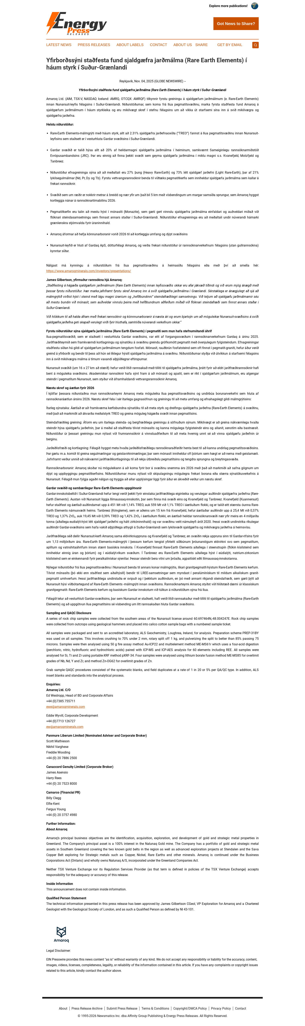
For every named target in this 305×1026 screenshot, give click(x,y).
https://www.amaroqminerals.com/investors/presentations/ (88, 271)
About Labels (129, 45)
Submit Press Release (122, 1008)
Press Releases (94, 45)
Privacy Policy (221, 1008)
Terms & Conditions (155, 1008)
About (63, 1008)
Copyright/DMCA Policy (190, 1008)
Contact (158, 45)
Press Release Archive (87, 1008)
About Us (183, 45)
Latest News (58, 45)
